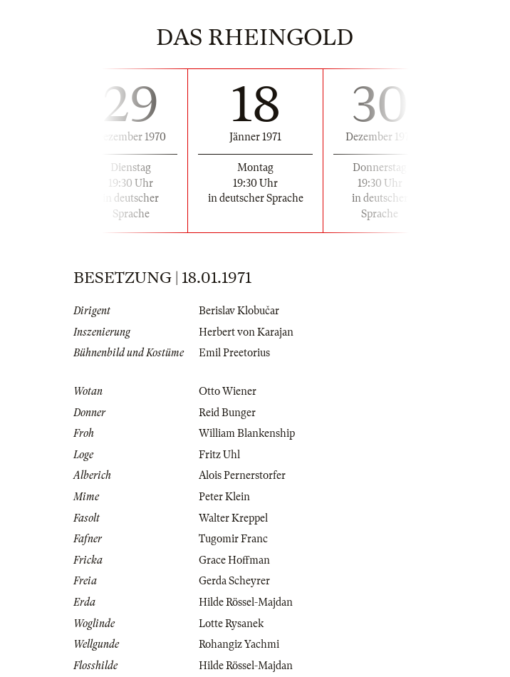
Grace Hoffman (234, 560)
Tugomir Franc (233, 538)
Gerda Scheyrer (234, 580)
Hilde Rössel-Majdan (246, 602)
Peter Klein (224, 496)
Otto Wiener (227, 391)
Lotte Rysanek (231, 623)
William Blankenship (247, 433)
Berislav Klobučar (239, 310)
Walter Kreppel (233, 518)
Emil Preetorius (234, 352)
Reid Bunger (227, 412)
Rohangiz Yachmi (239, 644)
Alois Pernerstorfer (242, 475)
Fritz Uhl (219, 454)
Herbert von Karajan (246, 332)
